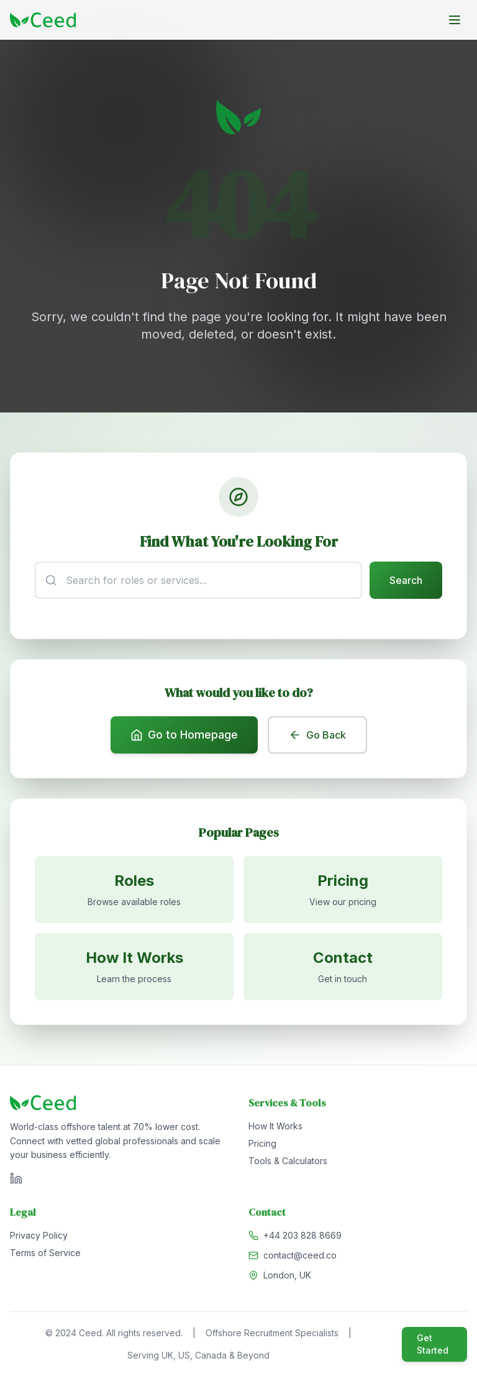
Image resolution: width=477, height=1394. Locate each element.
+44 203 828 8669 (302, 1237)
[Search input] (198, 580)
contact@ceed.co (300, 1257)
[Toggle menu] (454, 19)
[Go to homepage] (43, 19)
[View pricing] (342, 891)
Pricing (262, 1146)
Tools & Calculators (287, 1163)
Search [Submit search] (405, 581)
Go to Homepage (184, 735)
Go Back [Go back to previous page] (317, 736)
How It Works (275, 1128)
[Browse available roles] (134, 891)
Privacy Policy (39, 1237)
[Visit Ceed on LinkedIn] (16, 1181)
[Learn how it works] (134, 968)
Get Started (432, 1346)
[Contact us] (342, 968)
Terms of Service (45, 1255)
